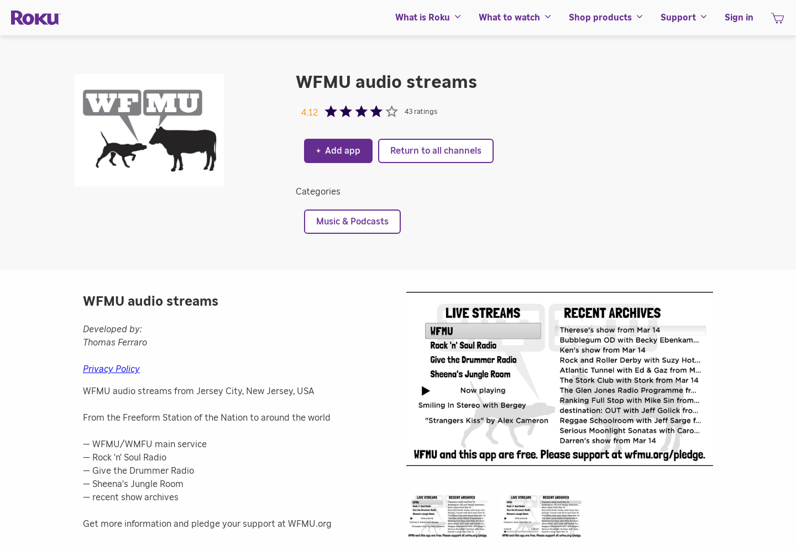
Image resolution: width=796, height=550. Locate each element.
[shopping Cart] (777, 21)
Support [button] (684, 17)
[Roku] (36, 18)
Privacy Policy (111, 369)
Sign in (739, 17)
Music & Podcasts (352, 221)
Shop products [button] (606, 17)
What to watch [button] (515, 17)
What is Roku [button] (428, 17)
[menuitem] (428, 17)
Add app (338, 150)
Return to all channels (435, 150)
